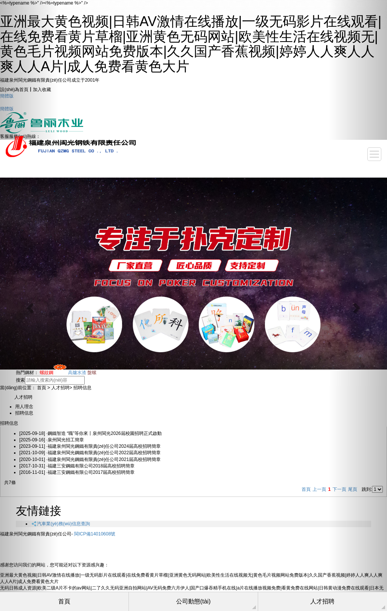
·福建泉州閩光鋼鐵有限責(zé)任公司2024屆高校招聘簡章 (90, 446)
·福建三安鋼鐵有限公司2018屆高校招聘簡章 (77, 466)
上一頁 (319, 489)
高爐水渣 (77, 372)
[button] (29, 305)
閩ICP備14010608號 (94, 534)
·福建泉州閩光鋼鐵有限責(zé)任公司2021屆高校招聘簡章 (90, 459)
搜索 (20, 380)
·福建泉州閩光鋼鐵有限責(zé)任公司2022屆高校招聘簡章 (90, 452)
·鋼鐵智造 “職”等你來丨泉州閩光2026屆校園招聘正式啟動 (90, 433)
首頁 (306, 489)
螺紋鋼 (53, 372)
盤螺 (91, 372)
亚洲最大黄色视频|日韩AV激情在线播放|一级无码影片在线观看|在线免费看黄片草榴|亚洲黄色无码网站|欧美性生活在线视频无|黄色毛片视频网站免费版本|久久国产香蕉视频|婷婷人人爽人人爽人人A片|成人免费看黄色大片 (190, 44)
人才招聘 (60, 387)
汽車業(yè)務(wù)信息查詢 (60, 523)
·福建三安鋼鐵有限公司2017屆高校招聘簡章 (77, 472)
